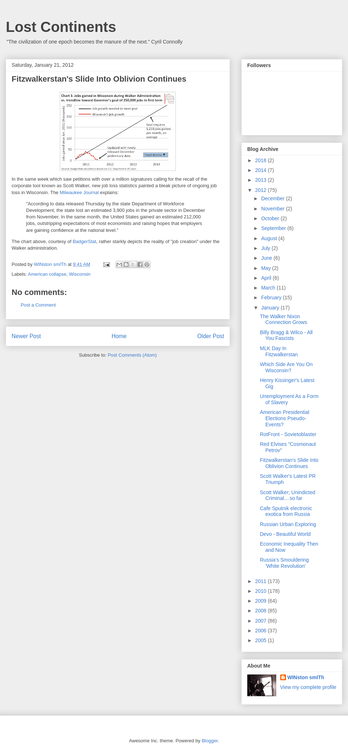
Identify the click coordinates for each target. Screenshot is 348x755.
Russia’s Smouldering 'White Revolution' (284, 563)
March (269, 288)
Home (119, 336)
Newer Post (26, 336)
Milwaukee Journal (79, 192)
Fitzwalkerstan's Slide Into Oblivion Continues (289, 463)
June (267, 258)
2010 (261, 591)
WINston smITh (305, 677)
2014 (261, 170)
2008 (261, 611)
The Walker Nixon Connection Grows (283, 319)
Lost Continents (61, 27)
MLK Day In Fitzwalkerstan (279, 351)
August (269, 238)
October (271, 218)
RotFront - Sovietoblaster (288, 434)
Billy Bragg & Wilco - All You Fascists (286, 335)
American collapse (47, 274)
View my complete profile (308, 687)
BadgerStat (84, 241)
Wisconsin (79, 274)
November (273, 209)
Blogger (210, 740)
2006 (261, 630)
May (266, 268)
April (267, 278)
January (271, 308)
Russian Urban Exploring (288, 524)
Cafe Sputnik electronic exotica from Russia (286, 511)
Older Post (210, 336)
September (274, 228)
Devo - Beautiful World (285, 534)
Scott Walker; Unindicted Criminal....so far (287, 495)
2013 (261, 180)
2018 (261, 160)
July (266, 248)
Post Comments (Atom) (132, 355)
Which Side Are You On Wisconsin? (286, 367)
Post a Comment (38, 305)
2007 (261, 621)
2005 (261, 640)
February (272, 297)
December (273, 198)
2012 (261, 190)
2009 (261, 601)
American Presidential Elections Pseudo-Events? (284, 418)
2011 (261, 581)
